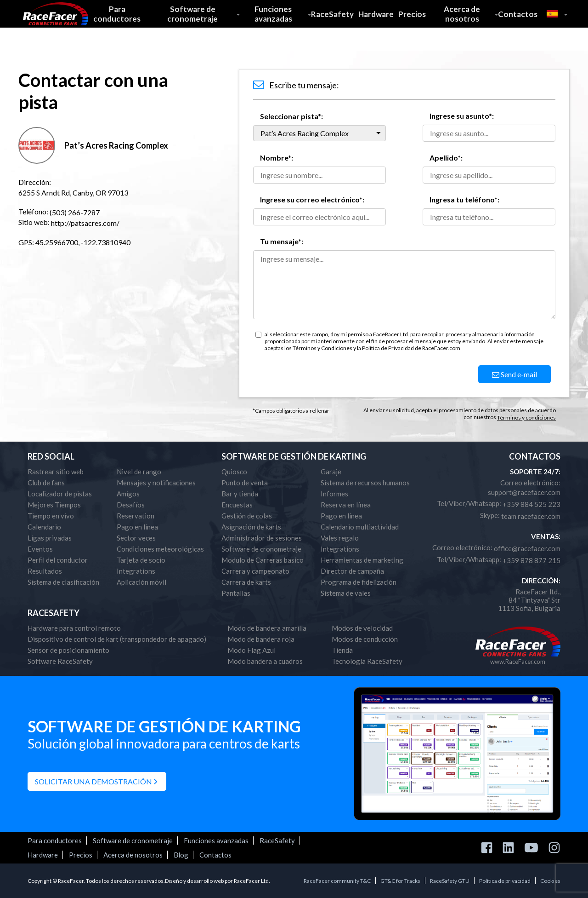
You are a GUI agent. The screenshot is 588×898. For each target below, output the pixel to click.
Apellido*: (446, 157)
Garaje (331, 471)
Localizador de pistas (60, 493)
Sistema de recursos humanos (365, 482)
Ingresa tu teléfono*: (464, 199)
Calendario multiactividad (360, 527)
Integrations (136, 571)
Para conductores (117, 13)
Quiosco (234, 471)
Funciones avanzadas (273, 13)
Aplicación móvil (141, 582)
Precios (412, 14)
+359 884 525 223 (531, 504)
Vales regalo (340, 538)
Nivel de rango (139, 471)
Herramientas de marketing (362, 560)
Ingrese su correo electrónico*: (312, 199)
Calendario (44, 527)
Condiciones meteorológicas (160, 549)
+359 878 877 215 (531, 560)
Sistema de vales (346, 593)
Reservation (135, 516)
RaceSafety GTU (449, 880)
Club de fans (46, 482)
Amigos (128, 493)
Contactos (517, 14)
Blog (181, 855)
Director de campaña (352, 571)
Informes (334, 493)
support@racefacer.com (524, 492)
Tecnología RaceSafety (367, 661)
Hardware (376, 14)
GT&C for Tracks (400, 880)
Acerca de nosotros (462, 13)
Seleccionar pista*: (291, 116)
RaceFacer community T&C (337, 880)
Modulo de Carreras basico (262, 560)
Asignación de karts (251, 527)
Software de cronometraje (192, 13)
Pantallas (235, 593)
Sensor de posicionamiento (68, 650)
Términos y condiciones (526, 417)
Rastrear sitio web (56, 471)
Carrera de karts (246, 582)
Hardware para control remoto (74, 628)
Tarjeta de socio (141, 560)
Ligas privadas (50, 538)
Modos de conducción (365, 639)
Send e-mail (514, 374)
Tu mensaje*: (281, 241)
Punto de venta (244, 482)
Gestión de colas (246, 516)
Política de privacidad (505, 880)
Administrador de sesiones (261, 538)
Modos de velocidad (362, 628)
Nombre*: (276, 157)
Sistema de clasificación (63, 582)
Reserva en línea (346, 505)
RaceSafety (332, 14)
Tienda (342, 650)
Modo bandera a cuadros (265, 661)
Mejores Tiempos (54, 505)
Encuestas (237, 505)
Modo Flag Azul (251, 650)
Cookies (550, 880)
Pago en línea (137, 527)
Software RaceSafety (60, 661)
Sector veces (136, 538)
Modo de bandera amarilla (266, 628)
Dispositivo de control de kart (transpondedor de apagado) (117, 639)
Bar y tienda (239, 493)
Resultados (45, 571)
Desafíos (131, 505)
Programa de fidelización (358, 582)
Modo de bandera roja (260, 639)
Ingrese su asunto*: (462, 115)
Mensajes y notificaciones (156, 482)
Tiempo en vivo (51, 516)
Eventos (40, 549)
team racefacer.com (530, 516)
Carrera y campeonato (255, 571)
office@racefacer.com (527, 548)
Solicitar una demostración (93, 781)
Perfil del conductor (58, 560)
